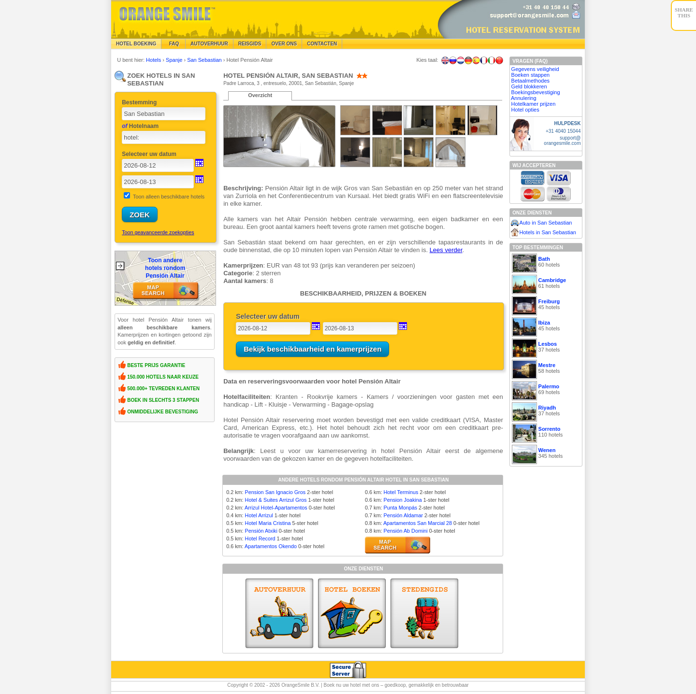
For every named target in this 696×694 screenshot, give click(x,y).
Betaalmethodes (530, 81)
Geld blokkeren (529, 86)
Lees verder (446, 250)
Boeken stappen (530, 75)
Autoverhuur (209, 43)
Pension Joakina (402, 500)
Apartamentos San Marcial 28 (417, 523)
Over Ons (284, 43)
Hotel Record (260, 538)
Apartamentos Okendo (271, 546)
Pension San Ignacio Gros (275, 492)
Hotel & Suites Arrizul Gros (276, 500)
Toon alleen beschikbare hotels (168, 196)
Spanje (175, 60)
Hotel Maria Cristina (268, 523)
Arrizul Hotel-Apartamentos (276, 507)
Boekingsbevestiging (535, 92)
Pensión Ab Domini (405, 531)
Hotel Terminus (400, 492)
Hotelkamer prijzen (533, 104)
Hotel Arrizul (259, 515)
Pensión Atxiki (261, 531)
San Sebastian (205, 60)
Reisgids (249, 43)
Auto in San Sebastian (546, 223)
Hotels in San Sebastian (548, 232)
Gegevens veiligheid (535, 69)
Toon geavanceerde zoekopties (158, 232)
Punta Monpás (400, 507)
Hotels (154, 60)
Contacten (322, 43)
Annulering (523, 98)
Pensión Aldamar (403, 515)
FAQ (173, 43)
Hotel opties (525, 110)
